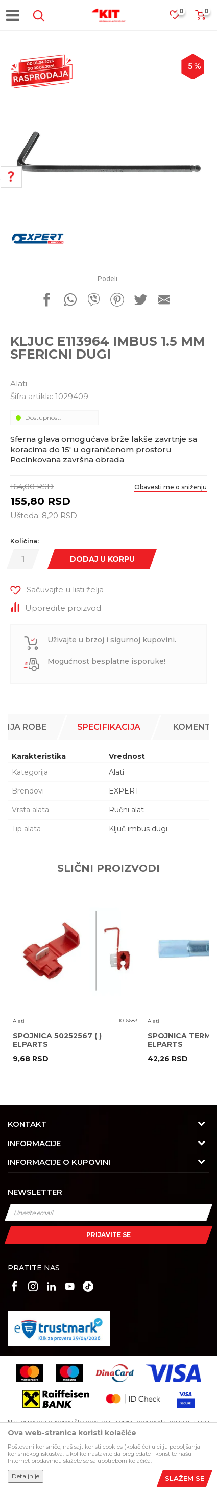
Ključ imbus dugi (138, 828)
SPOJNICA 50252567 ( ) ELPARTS (57, 1040)
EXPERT (124, 791)
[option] (108, 152)
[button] (37, 16)
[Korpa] (200, 18)
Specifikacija (108, 727)
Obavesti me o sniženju (170, 487)
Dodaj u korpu (102, 559)
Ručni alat (126, 809)
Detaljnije (25, 1476)
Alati (18, 383)
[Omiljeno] (180, 17)
